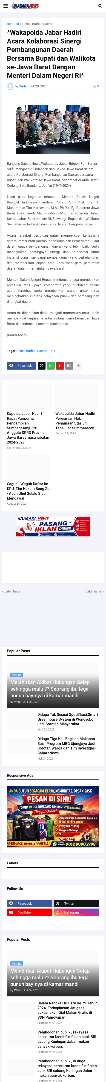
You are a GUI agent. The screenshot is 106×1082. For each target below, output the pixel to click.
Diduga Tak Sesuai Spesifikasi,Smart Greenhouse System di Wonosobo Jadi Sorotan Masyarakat (67, 719)
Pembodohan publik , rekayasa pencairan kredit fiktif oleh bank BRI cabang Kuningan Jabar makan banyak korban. (66, 1039)
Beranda (13, 23)
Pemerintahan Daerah (38, 23)
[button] (5, 6)
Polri (53, 350)
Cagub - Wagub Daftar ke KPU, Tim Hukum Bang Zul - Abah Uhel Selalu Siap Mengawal (28, 491)
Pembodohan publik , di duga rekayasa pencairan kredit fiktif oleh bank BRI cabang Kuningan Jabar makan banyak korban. (67, 1068)
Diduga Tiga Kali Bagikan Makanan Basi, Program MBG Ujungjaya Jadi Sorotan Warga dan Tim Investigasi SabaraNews (66, 746)
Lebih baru (12, 591)
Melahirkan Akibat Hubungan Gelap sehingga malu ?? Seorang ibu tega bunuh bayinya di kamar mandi (50, 688)
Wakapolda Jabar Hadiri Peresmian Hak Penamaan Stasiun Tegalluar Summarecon (75, 420)
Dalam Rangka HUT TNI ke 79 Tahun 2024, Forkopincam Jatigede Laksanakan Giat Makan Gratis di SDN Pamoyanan (67, 1010)
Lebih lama (93, 591)
